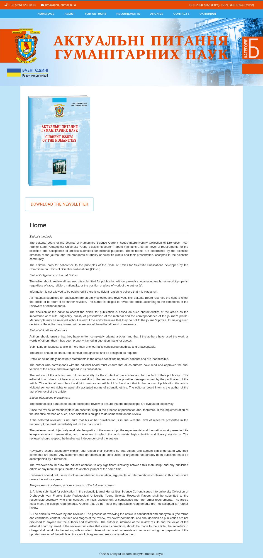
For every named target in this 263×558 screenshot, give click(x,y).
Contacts (181, 13)
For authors (96, 13)
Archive (156, 13)
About (69, 13)
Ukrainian (208, 13)
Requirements (128, 13)
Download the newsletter (59, 204)
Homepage (46, 13)
